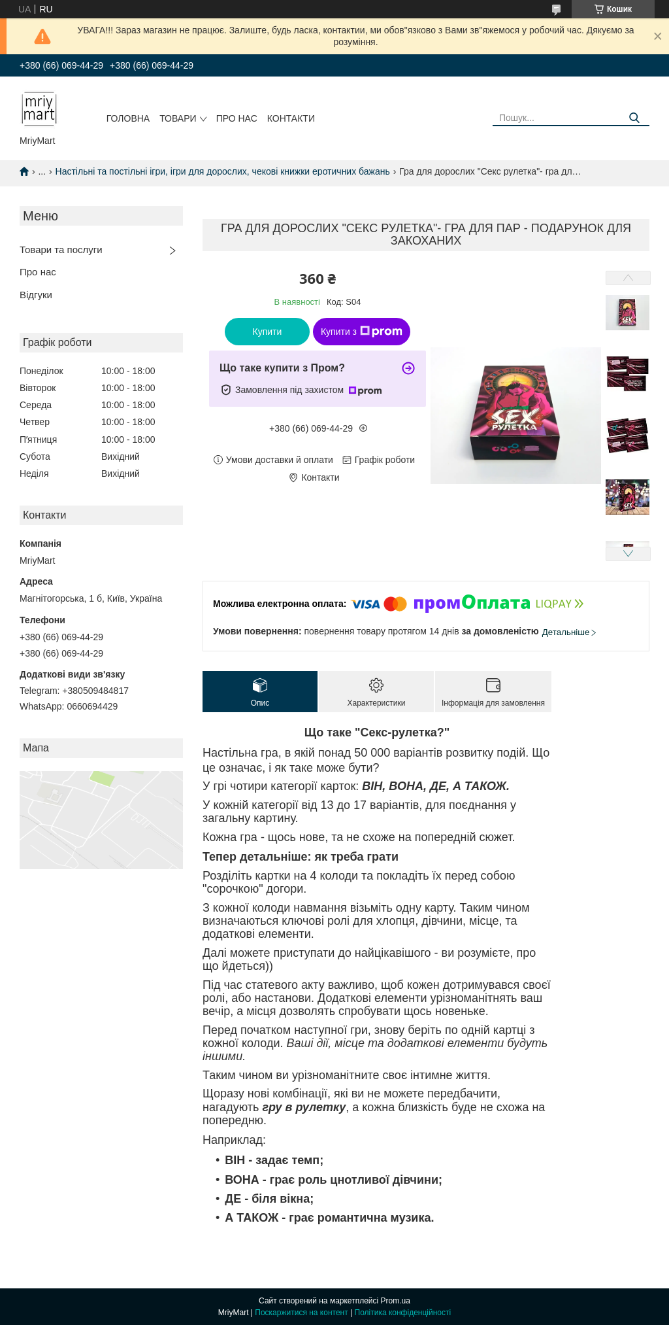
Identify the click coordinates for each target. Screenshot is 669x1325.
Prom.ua (395, 1300)
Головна (128, 118)
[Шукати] (634, 118)
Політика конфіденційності (403, 1312)
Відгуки (36, 294)
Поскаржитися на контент (301, 1312)
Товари (177, 118)
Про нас (236, 118)
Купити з (361, 331)
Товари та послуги (61, 249)
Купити (267, 331)
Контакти (291, 118)
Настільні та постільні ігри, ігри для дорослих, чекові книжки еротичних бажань (223, 171)
